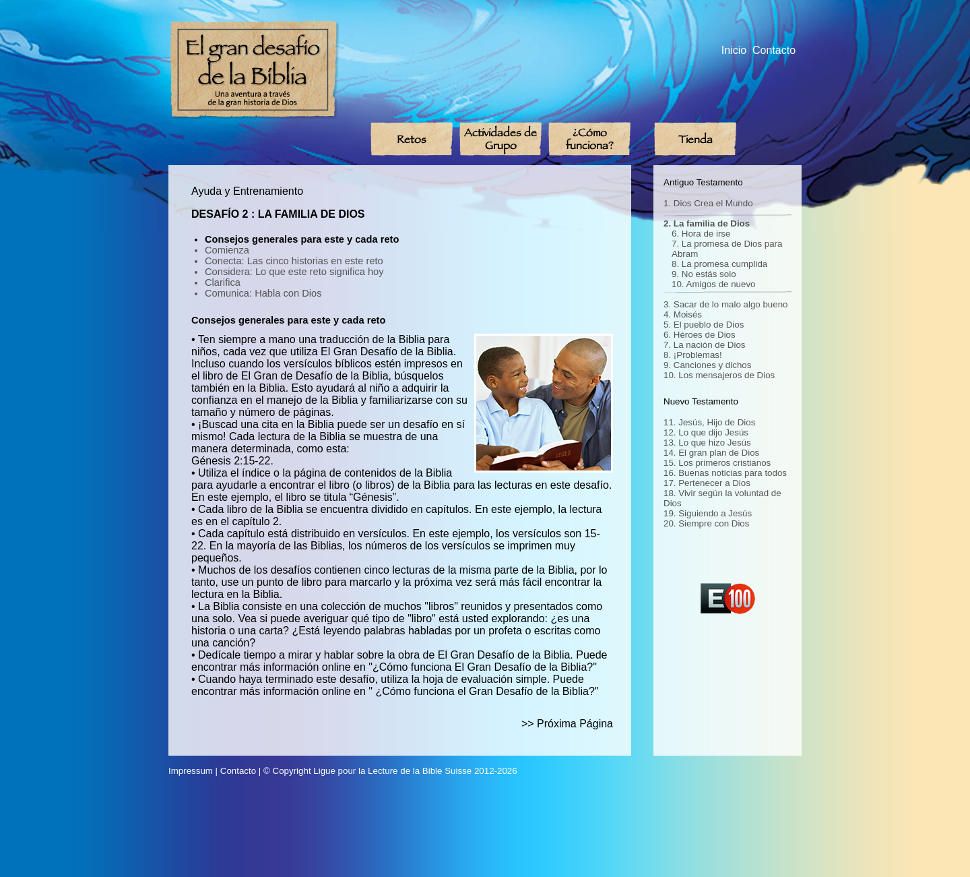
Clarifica (222, 282)
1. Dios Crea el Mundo (708, 203)
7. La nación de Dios (705, 345)
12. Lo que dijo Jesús (706, 432)
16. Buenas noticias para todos (725, 473)
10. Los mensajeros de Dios (719, 375)
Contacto (774, 50)
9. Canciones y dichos (707, 365)
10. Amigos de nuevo (713, 284)
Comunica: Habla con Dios (263, 293)
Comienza (227, 250)
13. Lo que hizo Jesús (707, 442)
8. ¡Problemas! (693, 355)
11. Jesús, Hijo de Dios (709, 422)
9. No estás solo (704, 274)
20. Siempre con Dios (706, 523)
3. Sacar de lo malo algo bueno (726, 304)
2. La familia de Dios (707, 223)
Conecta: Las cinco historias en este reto (294, 260)
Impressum (190, 771)
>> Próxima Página (567, 723)
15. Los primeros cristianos (717, 463)
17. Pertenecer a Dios (707, 483)
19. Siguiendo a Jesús (708, 513)
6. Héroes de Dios (700, 335)
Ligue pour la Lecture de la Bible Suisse (392, 771)
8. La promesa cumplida (719, 264)
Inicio (733, 50)
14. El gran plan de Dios (711, 453)
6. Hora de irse (701, 234)
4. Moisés (683, 314)
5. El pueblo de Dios (704, 325)
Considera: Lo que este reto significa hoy (294, 271)
